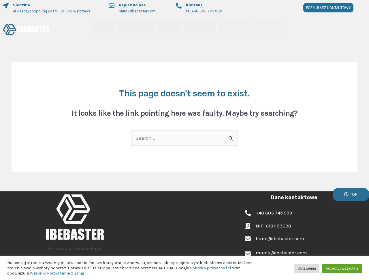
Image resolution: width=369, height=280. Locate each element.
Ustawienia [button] (307, 268)
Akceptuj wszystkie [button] (342, 268)
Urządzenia (136, 27)
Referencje (200, 27)
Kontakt (194, 5)
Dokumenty (236, 27)
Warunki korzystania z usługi (57, 273)
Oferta (103, 27)
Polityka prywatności (210, 268)
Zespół (170, 27)
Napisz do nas (132, 5)
